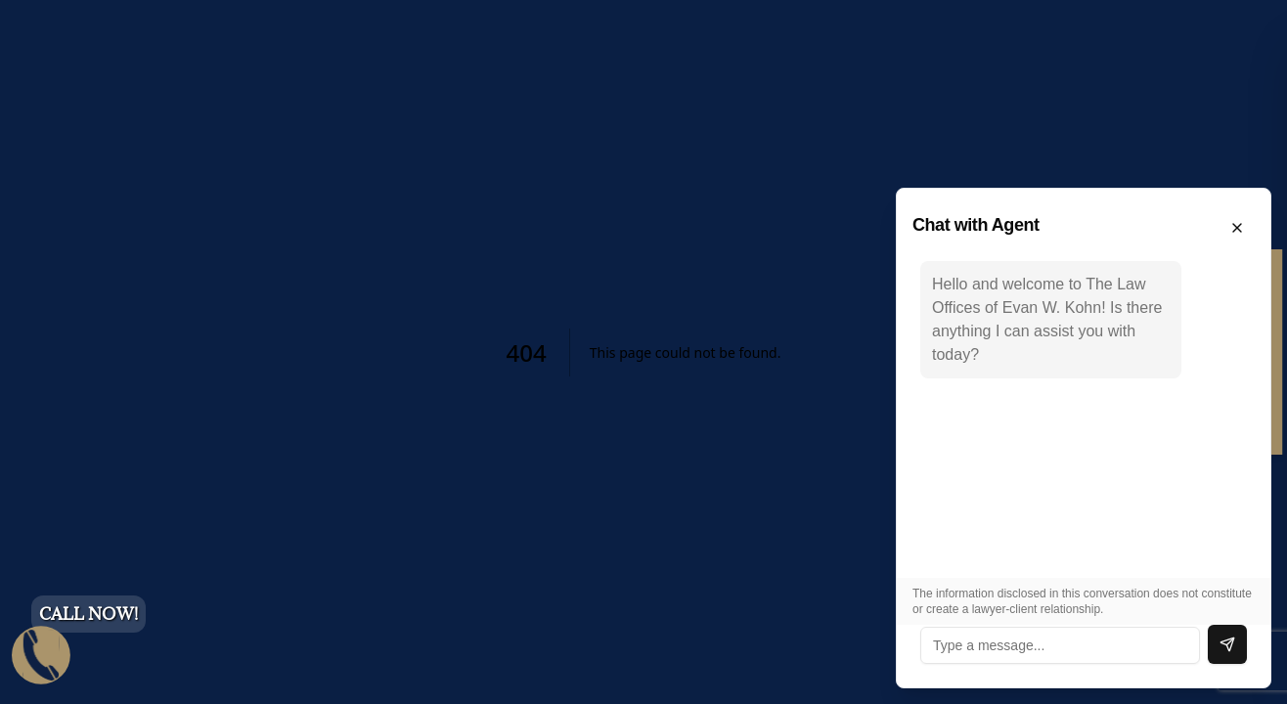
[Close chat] (1237, 227)
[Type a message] (1060, 645)
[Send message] (1227, 644)
